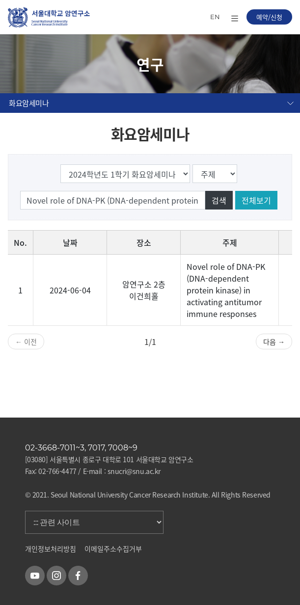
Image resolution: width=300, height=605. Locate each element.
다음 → (274, 341)
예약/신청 (269, 17)
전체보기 (256, 200)
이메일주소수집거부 (113, 548)
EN (215, 17)
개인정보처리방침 (50, 548)
